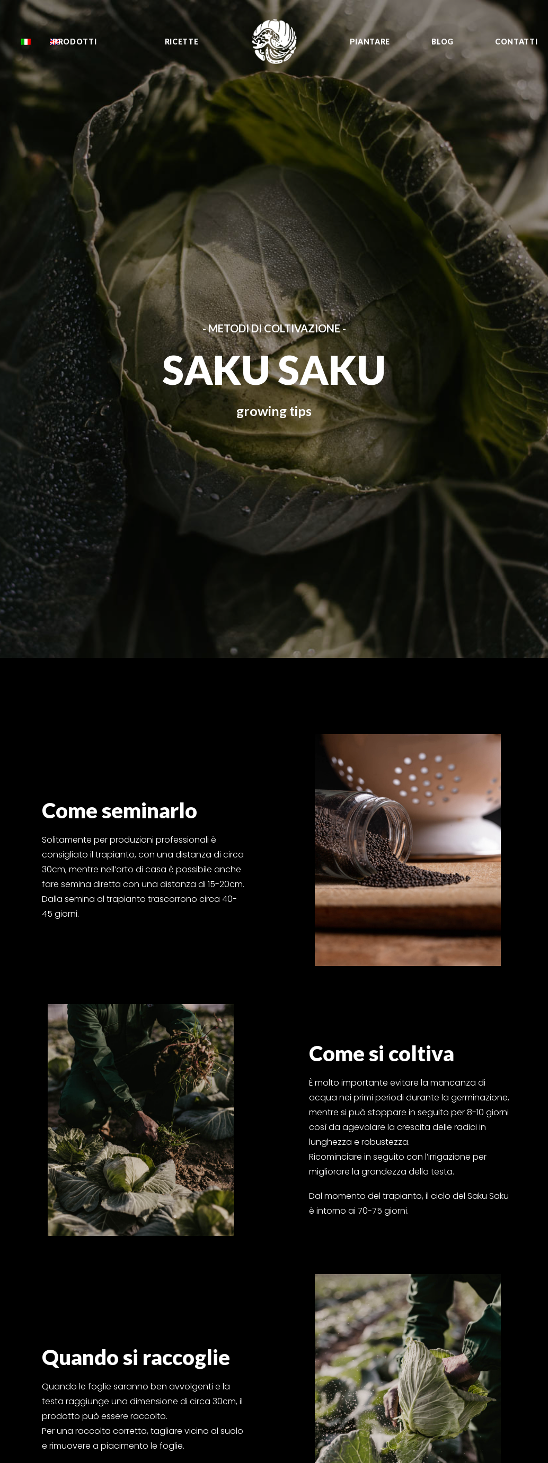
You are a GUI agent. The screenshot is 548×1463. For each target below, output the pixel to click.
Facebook (481, 1208)
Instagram (481, 1221)
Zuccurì (388, 1208)
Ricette (182, 41)
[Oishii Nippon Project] (274, 41)
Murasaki (389, 1312)
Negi (382, 1247)
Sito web (477, 1297)
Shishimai (392, 1234)
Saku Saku (392, 1260)
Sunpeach (392, 1286)
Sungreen (391, 1299)
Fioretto (388, 1221)
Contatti (516, 41)
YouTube (478, 1234)
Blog (442, 41)
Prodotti (74, 41)
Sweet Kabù (396, 1273)
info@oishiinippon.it (236, 1208)
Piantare (370, 41)
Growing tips (313, 1234)
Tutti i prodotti (315, 1208)
